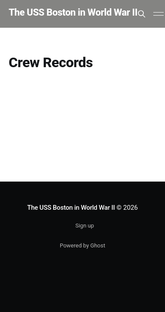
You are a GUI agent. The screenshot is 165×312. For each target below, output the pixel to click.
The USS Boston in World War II (73, 12)
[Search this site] (142, 14)
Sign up (84, 225)
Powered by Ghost (82, 245)
